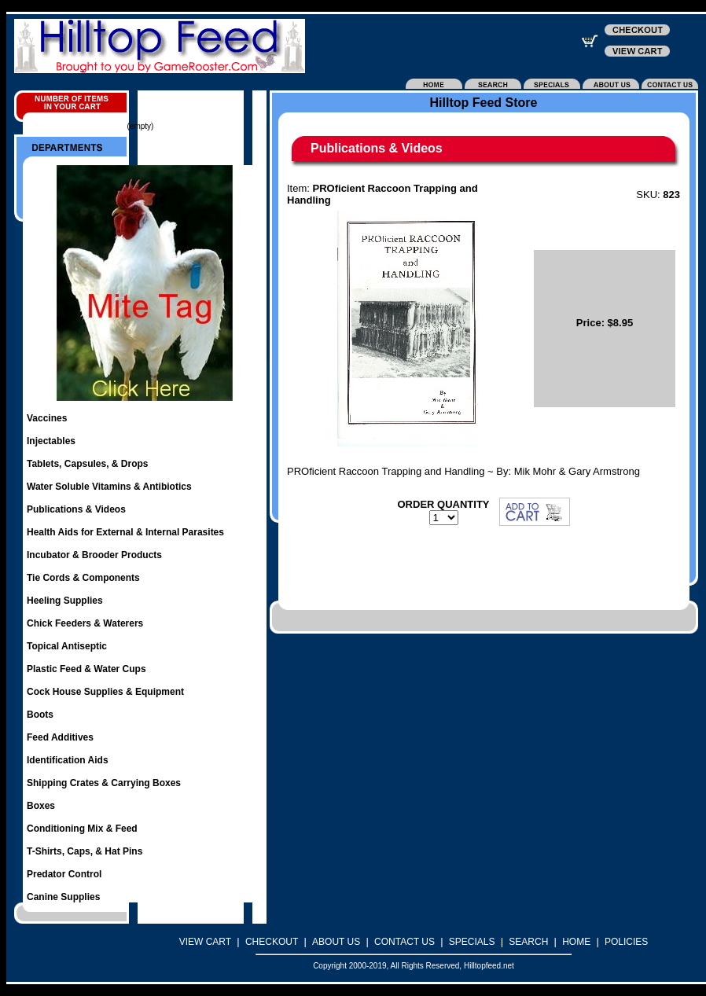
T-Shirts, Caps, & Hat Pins (84, 851)
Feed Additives (60, 737)
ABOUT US (336, 941)
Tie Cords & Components (83, 577)
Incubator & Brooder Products (94, 554)
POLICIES (626, 941)
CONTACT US (404, 941)
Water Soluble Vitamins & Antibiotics (109, 486)
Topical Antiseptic (67, 646)
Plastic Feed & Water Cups (86, 668)
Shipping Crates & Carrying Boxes (104, 782)
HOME (576, 941)
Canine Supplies (63, 896)
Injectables (51, 441)
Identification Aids (67, 760)
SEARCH (528, 941)
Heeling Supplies (65, 600)
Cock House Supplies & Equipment (105, 691)
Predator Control (64, 874)
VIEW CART (205, 941)
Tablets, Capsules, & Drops (87, 463)
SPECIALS (472, 941)
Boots (40, 714)
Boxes (41, 805)
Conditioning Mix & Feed (82, 828)
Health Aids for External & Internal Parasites (125, 532)
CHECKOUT (271, 941)
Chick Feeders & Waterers (85, 623)
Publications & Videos (76, 509)
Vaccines (47, 418)
